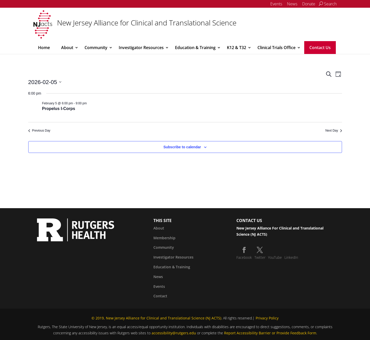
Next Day (333, 130)
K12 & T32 (236, 47)
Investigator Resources (141, 47)
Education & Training (195, 47)
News (292, 4)
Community (96, 47)
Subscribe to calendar (182, 147)
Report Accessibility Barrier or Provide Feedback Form (270, 332)
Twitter (259, 257)
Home (44, 47)
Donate (308, 4)
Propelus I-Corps (58, 108)
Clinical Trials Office (276, 47)
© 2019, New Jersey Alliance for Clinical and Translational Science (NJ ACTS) (156, 318)
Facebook (244, 257)
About (67, 47)
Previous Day (39, 130)
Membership (164, 237)
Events (276, 4)
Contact (160, 295)
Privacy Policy (267, 318)
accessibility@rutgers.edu (174, 332)
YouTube (275, 257)
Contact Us (320, 47)
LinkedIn (291, 257)
